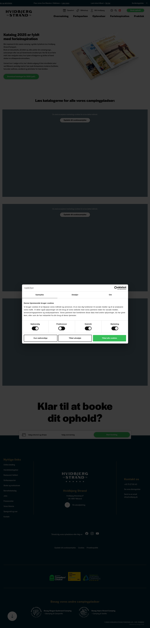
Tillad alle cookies (109, 338)
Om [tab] (110, 295)
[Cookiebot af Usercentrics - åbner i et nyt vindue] (116, 288)
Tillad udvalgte (75, 338)
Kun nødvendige (40, 338)
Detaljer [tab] (75, 295)
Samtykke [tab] (39, 295)
